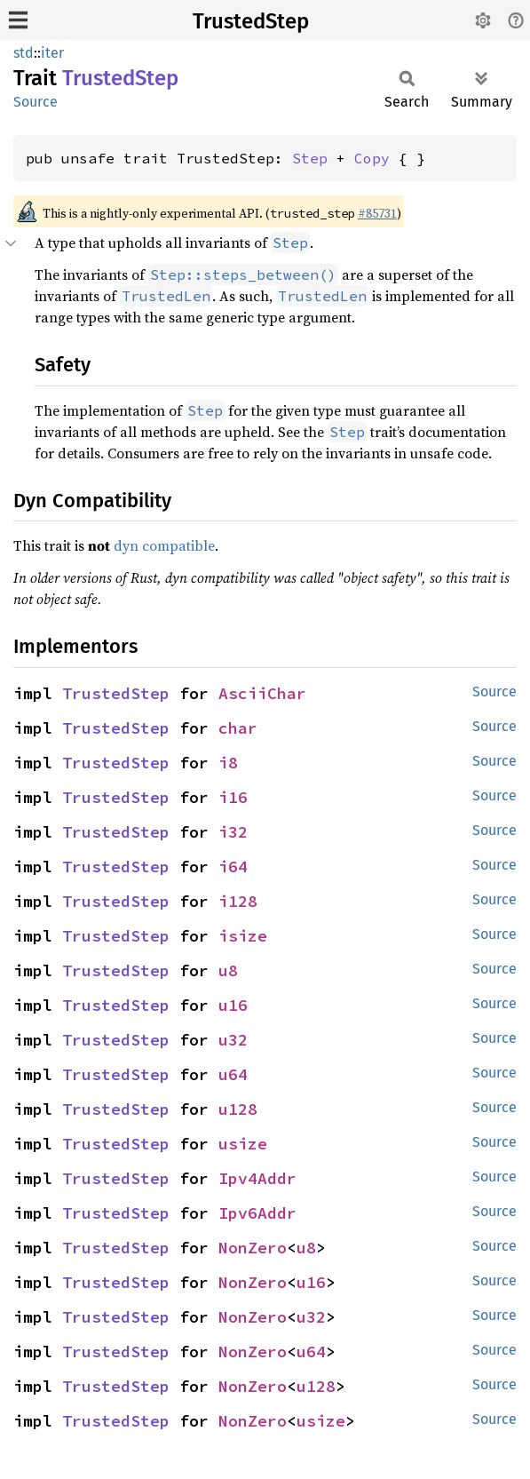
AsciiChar (262, 693)
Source (35, 101)
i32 (233, 832)
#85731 (377, 213)
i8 (228, 762)
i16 (233, 797)
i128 (237, 901)
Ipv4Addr (257, 1178)
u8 (228, 970)
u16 (233, 1005)
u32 (233, 1040)
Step (310, 158)
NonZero (252, 1247)
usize (242, 1143)
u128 (237, 1109)
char (237, 728)
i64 (233, 866)
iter (52, 52)
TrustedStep (251, 21)
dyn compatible (164, 545)
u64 (233, 1074)
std (23, 52)
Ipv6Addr (257, 1213)
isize (242, 936)
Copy (372, 158)
